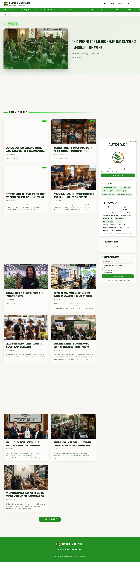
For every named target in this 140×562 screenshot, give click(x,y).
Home (8, 14)
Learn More (118, 175)
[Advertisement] (70, 89)
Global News (108, 276)
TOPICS (121, 4)
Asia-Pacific (108, 273)
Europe (106, 271)
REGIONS (112, 4)
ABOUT (128, 4)
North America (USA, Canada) (113, 269)
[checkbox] (102, 269)
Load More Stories (49, 519)
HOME (105, 4)
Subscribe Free (118, 280)
